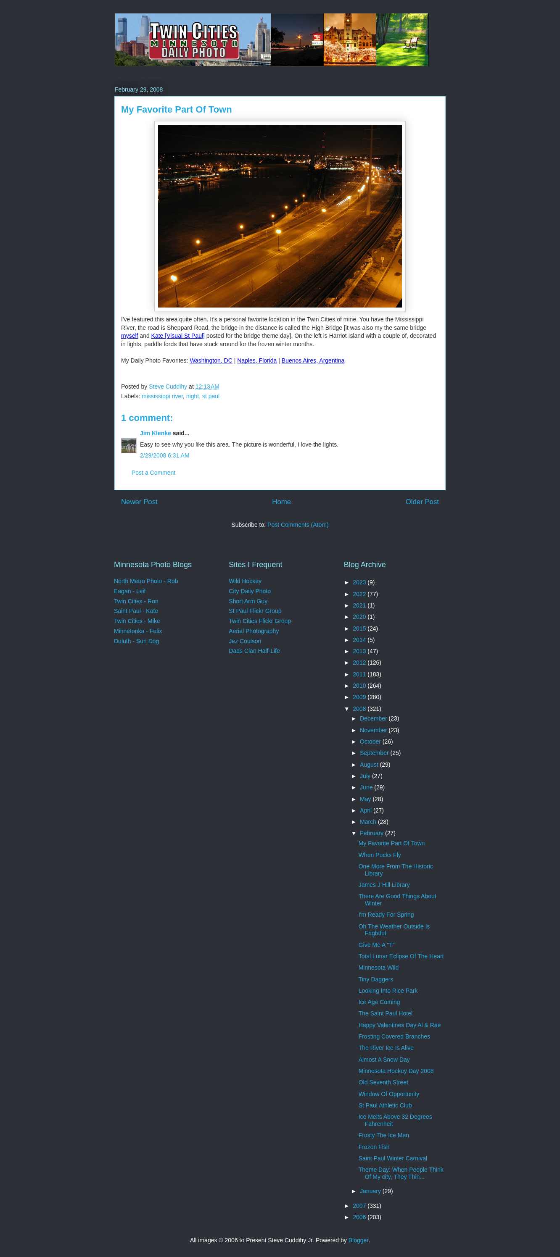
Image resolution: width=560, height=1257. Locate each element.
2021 (360, 605)
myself (129, 335)
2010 (360, 685)
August (370, 764)
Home (281, 502)
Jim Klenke (155, 433)
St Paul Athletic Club (385, 1105)
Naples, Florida (257, 360)
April (366, 810)
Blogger (358, 1240)
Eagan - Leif (130, 591)
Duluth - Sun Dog (136, 641)
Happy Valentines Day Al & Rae (400, 1025)
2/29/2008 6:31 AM (165, 455)
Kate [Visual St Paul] (178, 335)
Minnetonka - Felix (138, 631)
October (371, 741)
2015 (360, 628)
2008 (360, 708)
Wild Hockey (245, 581)
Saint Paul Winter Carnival (393, 1158)
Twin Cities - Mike (137, 621)
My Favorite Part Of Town (392, 843)
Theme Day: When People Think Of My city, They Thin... (401, 1173)
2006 (360, 1217)
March (369, 821)
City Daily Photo (250, 591)
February (372, 833)
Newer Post (139, 502)
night (192, 396)
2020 (360, 616)
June (367, 787)
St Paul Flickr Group (255, 610)
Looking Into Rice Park (388, 990)
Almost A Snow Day (384, 1059)
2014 (360, 639)
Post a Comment (153, 472)
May (366, 799)
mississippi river (162, 396)
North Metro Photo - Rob (146, 581)
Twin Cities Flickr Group (260, 621)
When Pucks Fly (380, 855)
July (366, 776)
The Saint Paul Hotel (385, 1013)
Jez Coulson (245, 641)
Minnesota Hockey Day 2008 (396, 1071)
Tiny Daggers (376, 979)
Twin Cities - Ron (136, 601)
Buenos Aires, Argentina (313, 360)
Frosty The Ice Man (384, 1135)
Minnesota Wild (379, 967)
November (374, 730)
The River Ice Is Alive (386, 1047)
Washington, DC (211, 360)
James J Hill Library (384, 884)
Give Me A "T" (377, 944)
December (374, 718)
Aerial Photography (254, 631)
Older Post (422, 502)
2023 (360, 582)
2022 (360, 594)
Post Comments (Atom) (297, 524)
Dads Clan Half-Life (254, 650)
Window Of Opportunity (389, 1094)
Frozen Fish (374, 1147)
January (371, 1191)
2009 (360, 697)
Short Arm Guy (248, 601)
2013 (360, 651)
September (375, 752)
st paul (210, 396)
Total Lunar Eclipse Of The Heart (401, 956)
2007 (360, 1205)
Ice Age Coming (379, 1002)
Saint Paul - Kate (136, 610)
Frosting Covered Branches (394, 1036)
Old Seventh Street (383, 1082)
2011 (360, 674)
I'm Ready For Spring (386, 914)
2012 (360, 662)
